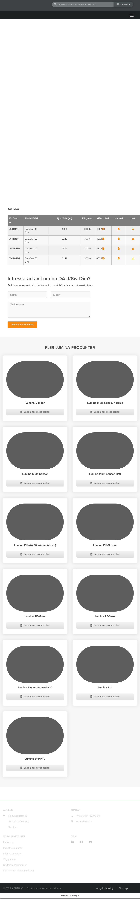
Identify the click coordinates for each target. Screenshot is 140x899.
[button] (131, 15)
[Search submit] (123, 4)
